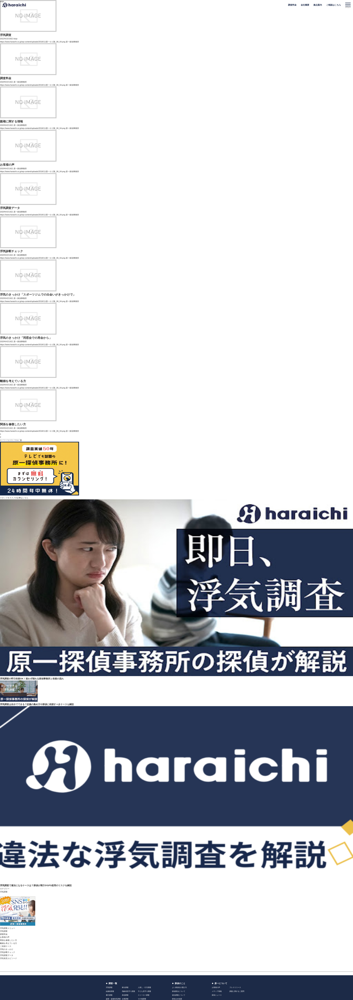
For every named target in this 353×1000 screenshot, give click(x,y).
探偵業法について (178, 991)
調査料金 (4, 934)
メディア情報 (217, 991)
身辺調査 (125, 995)
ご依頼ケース (5, 946)
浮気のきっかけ (6, 949)
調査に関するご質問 (236, 991)
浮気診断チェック (7, 952)
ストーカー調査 (143, 995)
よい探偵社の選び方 (179, 987)
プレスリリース (235, 987)
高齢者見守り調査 (128, 991)
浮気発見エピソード (8, 958)
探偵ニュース (217, 995)
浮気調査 (4, 892)
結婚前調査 (110, 991)
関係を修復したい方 (8, 940)
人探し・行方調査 (144, 987)
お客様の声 (4, 937)
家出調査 (125, 987)
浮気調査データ (6, 955)
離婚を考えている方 (8, 943)
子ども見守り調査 (144, 991)
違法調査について (178, 995)
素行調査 (109, 995)
